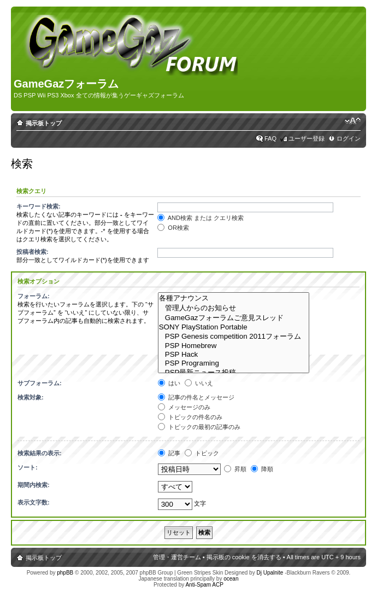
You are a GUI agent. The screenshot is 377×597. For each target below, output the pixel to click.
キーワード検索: (38, 206)
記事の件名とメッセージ (196, 397)
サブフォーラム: (39, 383)
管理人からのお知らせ (234, 308)
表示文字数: (33, 502)
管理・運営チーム (177, 557)
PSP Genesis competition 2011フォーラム (234, 336)
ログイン (349, 138)
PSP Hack (234, 354)
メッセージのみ (184, 407)
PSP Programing (234, 363)
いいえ (199, 383)
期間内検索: (33, 485)
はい (169, 383)
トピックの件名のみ (190, 417)
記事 (169, 453)
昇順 (235, 469)
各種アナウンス (234, 298)
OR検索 (173, 227)
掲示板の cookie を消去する (244, 557)
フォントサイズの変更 (353, 121)
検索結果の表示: (39, 453)
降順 (262, 469)
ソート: (27, 467)
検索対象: (30, 397)
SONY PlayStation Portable (234, 327)
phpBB (65, 573)
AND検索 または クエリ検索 (200, 218)
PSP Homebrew (234, 345)
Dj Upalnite (269, 573)
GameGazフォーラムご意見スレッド (234, 318)
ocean (230, 579)
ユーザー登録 (306, 138)
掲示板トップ (44, 123)
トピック (202, 453)
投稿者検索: (32, 251)
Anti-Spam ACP (204, 585)
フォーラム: (33, 296)
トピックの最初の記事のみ (199, 427)
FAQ (270, 138)
